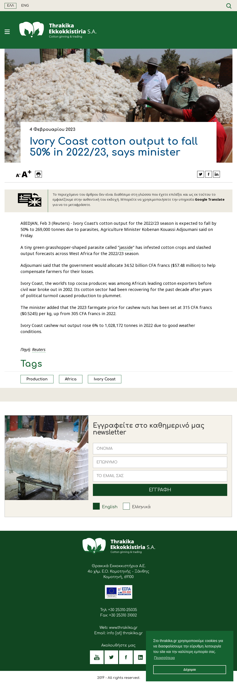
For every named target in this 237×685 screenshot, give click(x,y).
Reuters (39, 349)
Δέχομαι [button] (189, 669)
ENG (25, 6)
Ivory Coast (104, 379)
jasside (126, 247)
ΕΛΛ (10, 6)
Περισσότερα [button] (164, 658)
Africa (70, 379)
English (109, 507)
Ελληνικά (141, 507)
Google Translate (209, 199)
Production (37, 379)
